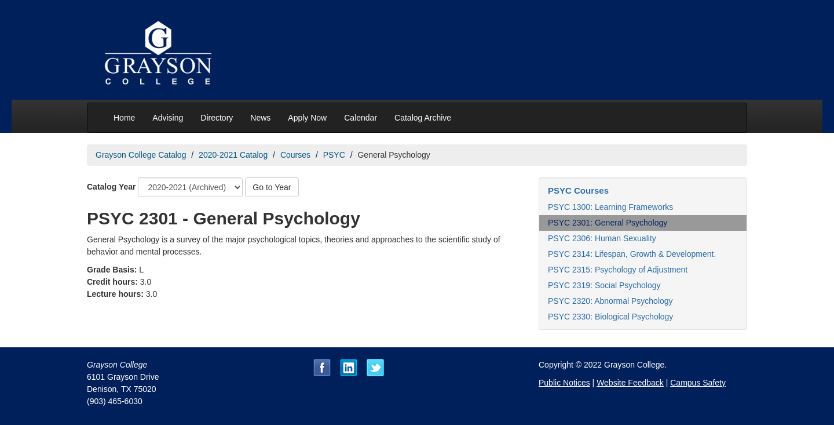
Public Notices (564, 382)
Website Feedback (630, 382)
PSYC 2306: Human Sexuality (602, 238)
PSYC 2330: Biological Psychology (610, 316)
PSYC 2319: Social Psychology (604, 285)
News (260, 117)
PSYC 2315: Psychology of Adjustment (617, 269)
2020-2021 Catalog (233, 154)
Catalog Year (111, 186)
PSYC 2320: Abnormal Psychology (610, 301)
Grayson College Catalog (141, 154)
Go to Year (272, 187)
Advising (167, 117)
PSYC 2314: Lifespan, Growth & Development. (632, 254)
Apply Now (307, 117)
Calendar (360, 117)
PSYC (334, 154)
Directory (216, 117)
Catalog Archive (422, 117)
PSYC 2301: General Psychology (607, 222)
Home (124, 117)
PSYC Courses (578, 190)
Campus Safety (698, 382)
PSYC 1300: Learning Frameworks (610, 207)
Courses (295, 154)
